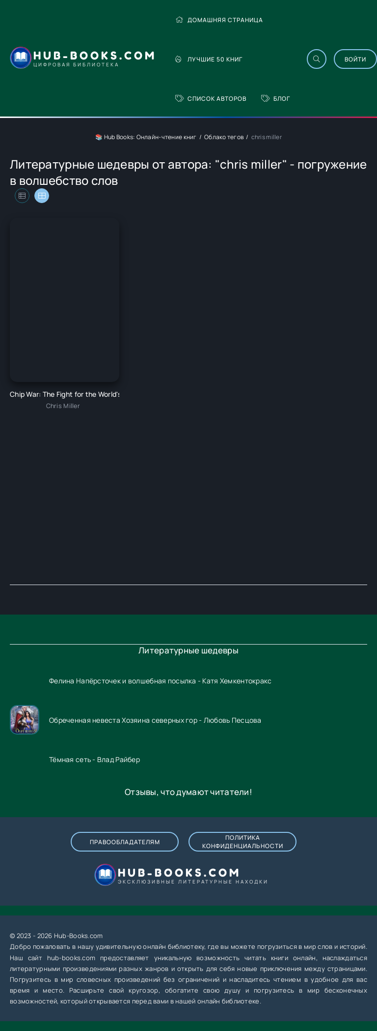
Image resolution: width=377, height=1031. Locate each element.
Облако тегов (223, 137)
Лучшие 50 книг (208, 59)
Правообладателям (125, 842)
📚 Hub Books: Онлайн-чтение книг (146, 137)
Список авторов (210, 98)
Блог (275, 98)
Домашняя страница (219, 20)
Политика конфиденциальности (242, 841)
